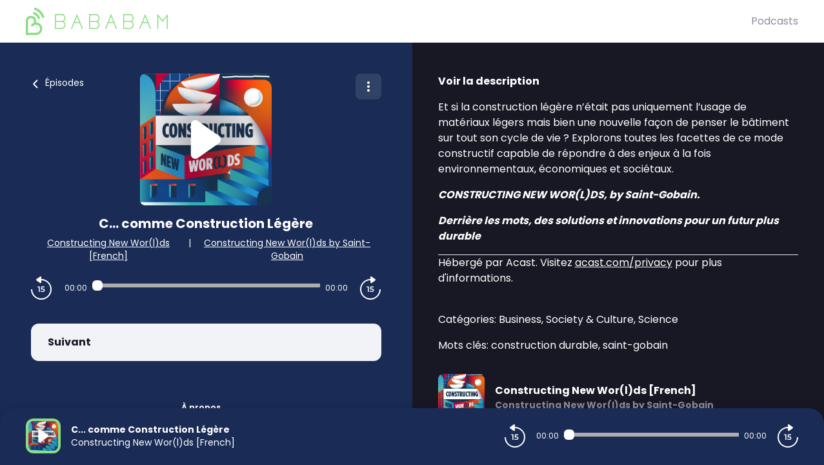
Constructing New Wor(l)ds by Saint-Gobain (287, 249)
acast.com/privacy (623, 262)
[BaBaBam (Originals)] (388, 21)
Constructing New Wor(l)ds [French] (108, 249)
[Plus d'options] (368, 86)
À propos (201, 407)
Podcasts (774, 21)
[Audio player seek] (206, 285)
